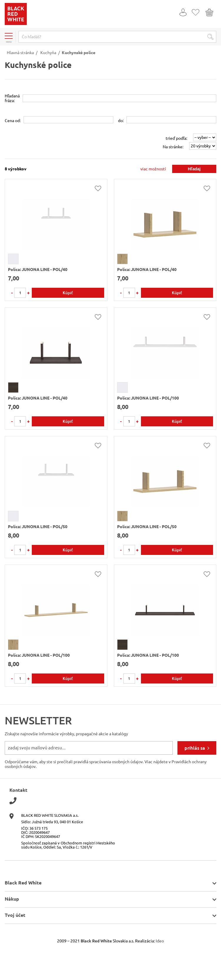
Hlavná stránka (20, 52)
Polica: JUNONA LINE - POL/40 (37, 269)
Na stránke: (173, 146)
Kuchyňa (48, 52)
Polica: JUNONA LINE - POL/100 (148, 398)
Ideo (160, 941)
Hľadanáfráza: (12, 98)
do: (121, 120)
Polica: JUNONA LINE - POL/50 (37, 526)
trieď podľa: (176, 138)
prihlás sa (195, 748)
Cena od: (13, 120)
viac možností (153, 169)
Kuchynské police (78, 52)
